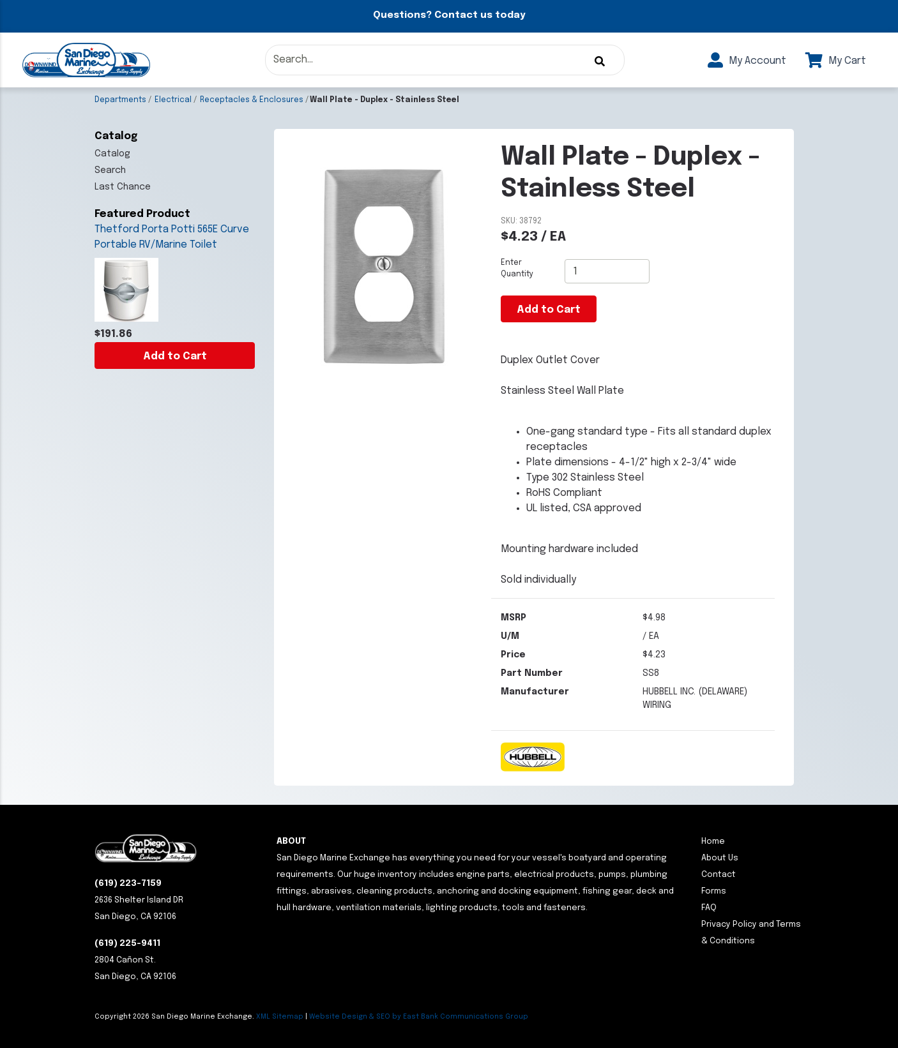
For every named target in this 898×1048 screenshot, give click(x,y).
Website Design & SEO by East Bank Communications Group (418, 1017)
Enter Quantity (517, 268)
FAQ (709, 908)
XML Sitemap (279, 1017)
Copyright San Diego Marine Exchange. (175, 1017)
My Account (747, 61)
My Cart (835, 61)
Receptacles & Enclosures (251, 100)
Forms (713, 891)
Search (110, 170)
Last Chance (123, 187)
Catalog (112, 153)
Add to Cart (175, 356)
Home (713, 841)
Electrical (173, 100)
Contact (718, 875)
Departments (120, 100)
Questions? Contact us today (449, 15)
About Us (719, 858)
